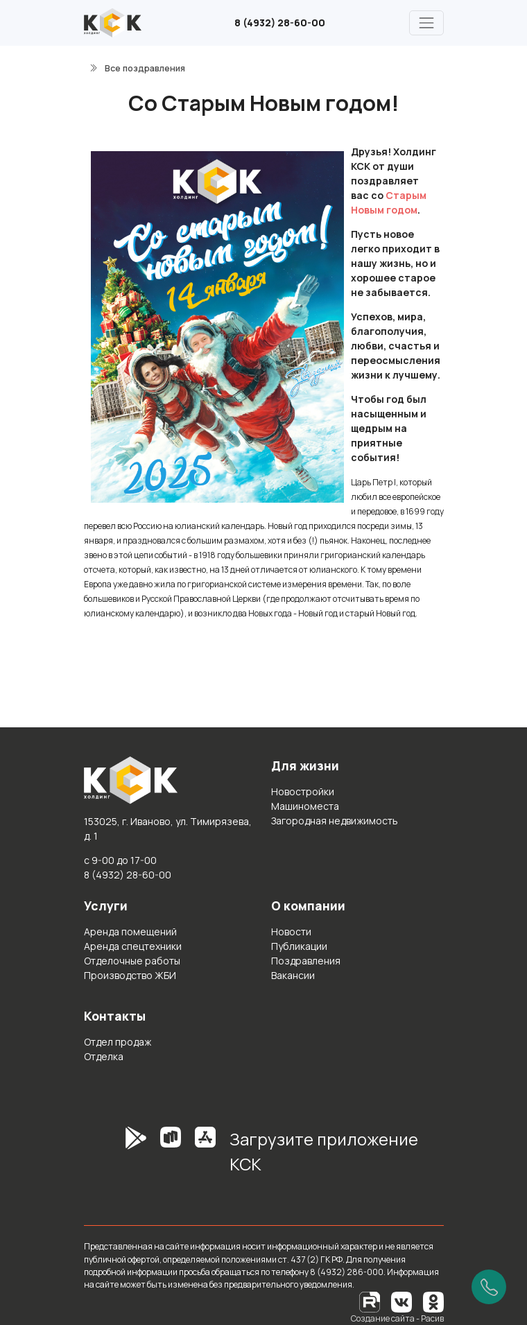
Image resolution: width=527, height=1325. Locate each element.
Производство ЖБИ (130, 975)
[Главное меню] (426, 22)
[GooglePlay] (115, 1156)
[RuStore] (170, 1156)
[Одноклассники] (433, 1301)
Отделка (103, 1056)
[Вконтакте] (401, 1301)
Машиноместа (305, 806)
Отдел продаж (117, 1041)
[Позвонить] (489, 1287)
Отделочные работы (132, 960)
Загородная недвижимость (334, 820)
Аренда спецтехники (133, 946)
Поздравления (305, 960)
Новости (291, 931)
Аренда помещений (130, 931)
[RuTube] (370, 1301)
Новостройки (302, 791)
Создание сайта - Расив (397, 1318)
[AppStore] (205, 1156)
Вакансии (293, 975)
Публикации (299, 946)
